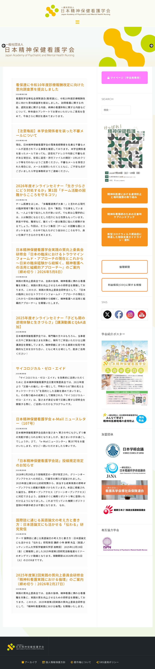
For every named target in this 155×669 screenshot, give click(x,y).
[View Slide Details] (77, 47)
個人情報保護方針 (53, 662)
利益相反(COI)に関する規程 (124, 285)
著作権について (81, 662)
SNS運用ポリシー (107, 662)
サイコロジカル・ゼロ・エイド (41, 368)
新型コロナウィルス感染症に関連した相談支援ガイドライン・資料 (124, 237)
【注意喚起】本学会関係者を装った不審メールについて (50, 133)
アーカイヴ (29, 662)
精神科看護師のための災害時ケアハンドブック (124, 215)
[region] (77, 47)
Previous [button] (4, 46)
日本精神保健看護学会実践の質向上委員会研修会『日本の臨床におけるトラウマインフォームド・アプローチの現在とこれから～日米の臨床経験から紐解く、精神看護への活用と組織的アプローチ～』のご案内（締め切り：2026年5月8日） (50, 260)
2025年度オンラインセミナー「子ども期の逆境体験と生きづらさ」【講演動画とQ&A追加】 (51, 322)
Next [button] (151, 46)
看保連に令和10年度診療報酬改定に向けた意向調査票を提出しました (50, 87)
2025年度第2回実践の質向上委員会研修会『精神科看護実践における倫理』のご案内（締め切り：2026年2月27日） (50, 579)
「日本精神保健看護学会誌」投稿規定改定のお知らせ (50, 462)
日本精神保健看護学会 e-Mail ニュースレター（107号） (51, 421)
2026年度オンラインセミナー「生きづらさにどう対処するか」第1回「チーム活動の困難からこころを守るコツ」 (51, 190)
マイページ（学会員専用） (124, 77)
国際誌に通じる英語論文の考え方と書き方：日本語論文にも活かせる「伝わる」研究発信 (50, 524)
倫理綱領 (124, 267)
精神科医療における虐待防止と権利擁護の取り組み (124, 195)
